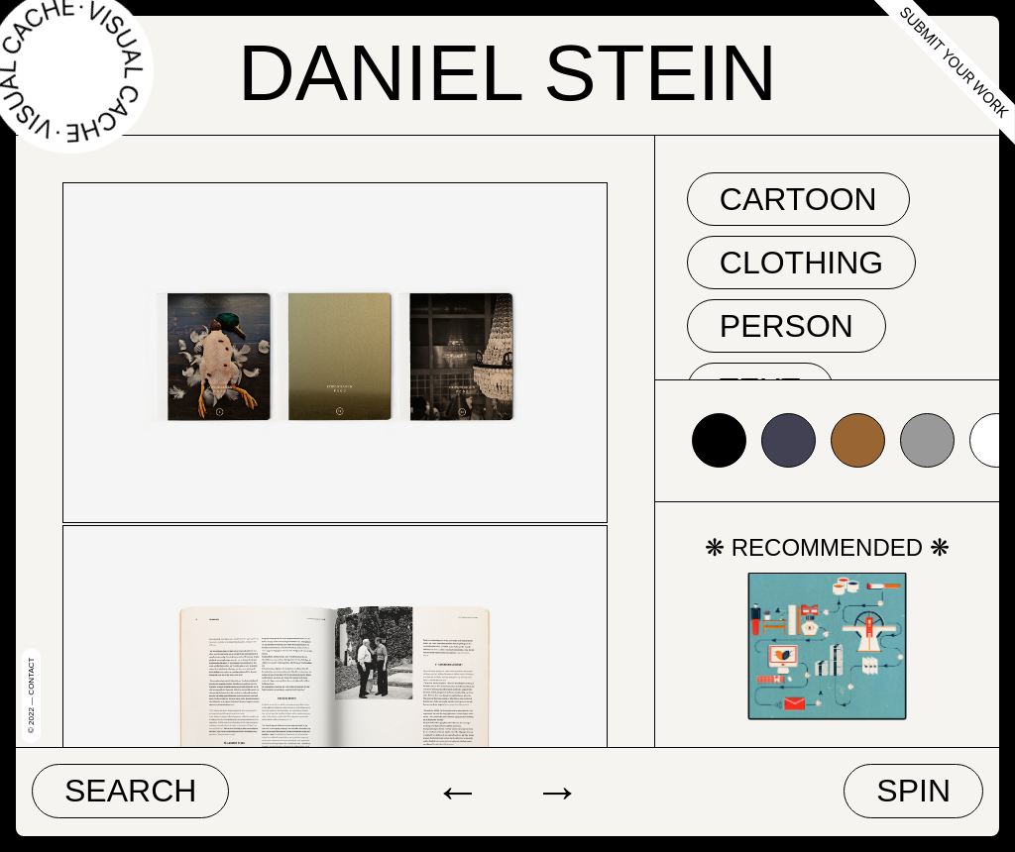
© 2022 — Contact (31, 695)
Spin (913, 790)
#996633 (858, 440)
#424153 (788, 440)
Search (130, 790)
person (786, 326)
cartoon (798, 199)
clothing (801, 262)
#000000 (719, 440)
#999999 (927, 440)
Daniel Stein (507, 73)
